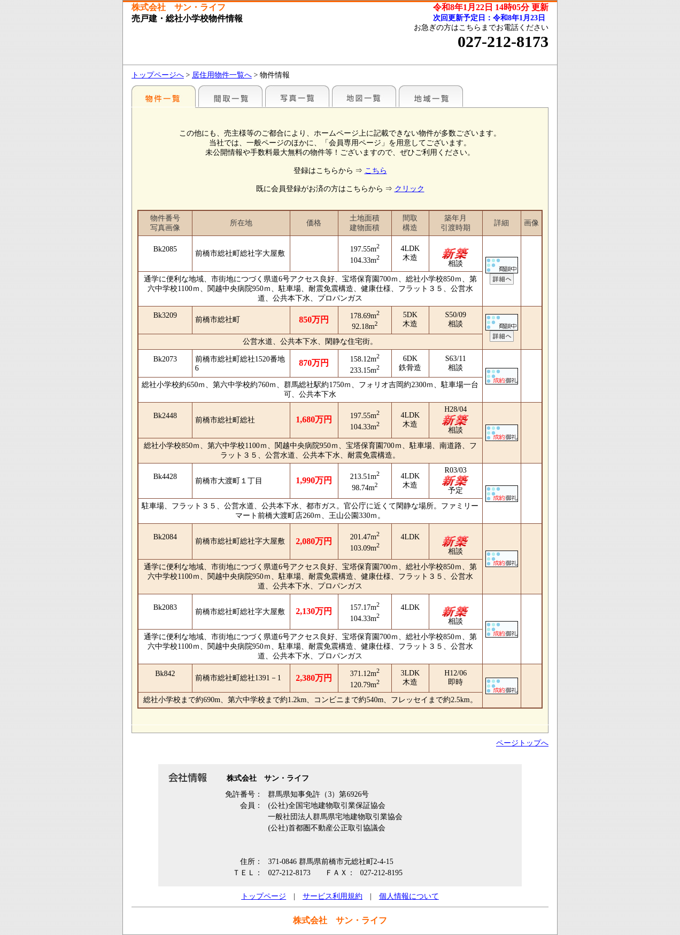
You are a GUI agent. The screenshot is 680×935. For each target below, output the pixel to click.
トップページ (263, 896)
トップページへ (158, 75)
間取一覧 (230, 96)
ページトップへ (522, 743)
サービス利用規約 (332, 896)
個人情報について (409, 896)
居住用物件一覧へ (222, 75)
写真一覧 (297, 96)
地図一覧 (364, 96)
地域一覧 (431, 96)
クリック (409, 189)
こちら (376, 171)
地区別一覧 (164, 96)
